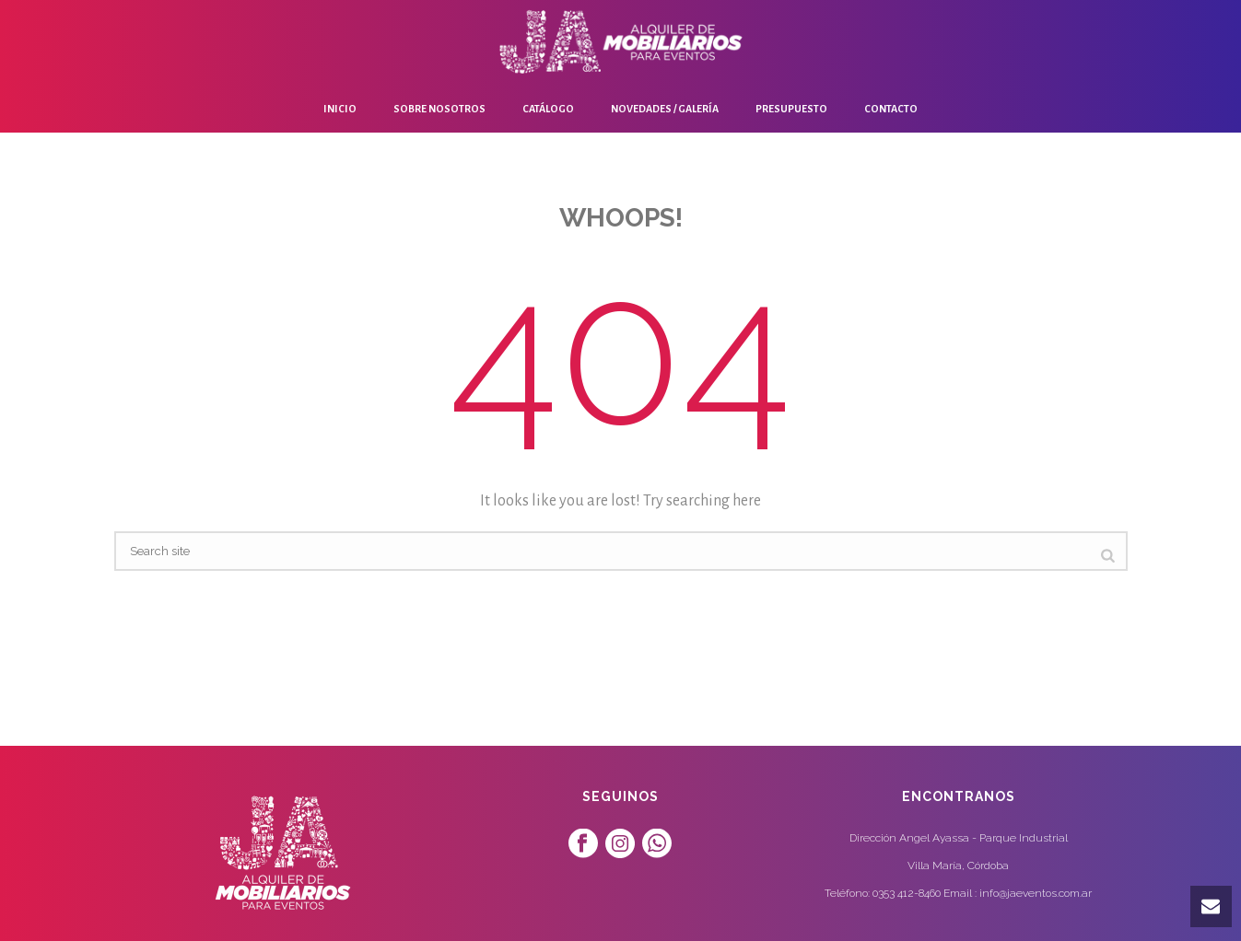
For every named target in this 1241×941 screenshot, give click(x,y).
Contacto (891, 108)
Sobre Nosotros (439, 108)
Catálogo (548, 108)
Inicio (340, 108)
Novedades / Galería (665, 108)
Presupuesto (791, 108)
